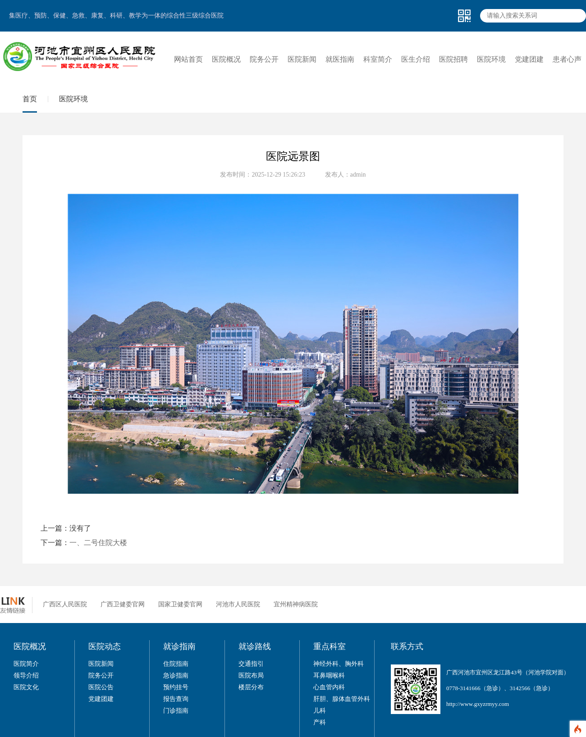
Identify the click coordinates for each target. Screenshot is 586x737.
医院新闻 (101, 663)
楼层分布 (251, 687)
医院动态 (104, 646)
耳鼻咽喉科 (329, 675)
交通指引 (251, 663)
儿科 (319, 710)
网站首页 (188, 59)
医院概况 (30, 646)
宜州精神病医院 (296, 604)
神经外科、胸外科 (338, 663)
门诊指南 (175, 710)
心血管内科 (329, 687)
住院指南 (175, 663)
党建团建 (101, 699)
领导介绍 (26, 675)
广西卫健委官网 (123, 604)
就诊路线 (254, 646)
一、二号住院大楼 (98, 542)
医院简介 (26, 663)
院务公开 (101, 675)
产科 (319, 722)
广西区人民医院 (65, 604)
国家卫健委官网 (180, 604)
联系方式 (407, 646)
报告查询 (175, 699)
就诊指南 (179, 646)
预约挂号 (175, 687)
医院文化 (26, 687)
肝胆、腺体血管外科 (341, 699)
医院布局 (251, 675)
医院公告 (101, 687)
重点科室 (329, 646)
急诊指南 (175, 675)
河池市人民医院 (238, 604)
